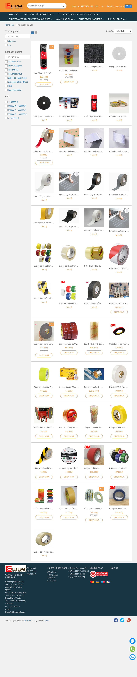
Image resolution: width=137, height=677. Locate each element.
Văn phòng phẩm (65, 19)
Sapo (46, 620)
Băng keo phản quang (17, 78)
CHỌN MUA (69, 82)
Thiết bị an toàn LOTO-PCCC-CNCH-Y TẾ (77, 14)
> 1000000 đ (13, 118)
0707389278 (87, 6)
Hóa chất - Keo (14, 62)
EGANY (27, 620)
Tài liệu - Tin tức (117, 19)
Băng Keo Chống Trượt (18, 82)
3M (9, 45)
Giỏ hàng (51, 581)
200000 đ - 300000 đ (16, 110)
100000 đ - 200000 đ (16, 106)
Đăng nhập (52, 575)
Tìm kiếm (51, 572)
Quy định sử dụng (76, 577)
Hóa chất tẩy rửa (15, 74)
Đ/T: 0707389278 (12, 606)
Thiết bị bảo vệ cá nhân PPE (38, 14)
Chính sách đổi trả (76, 574)
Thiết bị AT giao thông (91, 19)
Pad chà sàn (13, 70)
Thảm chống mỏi (15, 66)
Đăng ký (51, 578)
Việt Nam (12, 41)
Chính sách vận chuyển (78, 571)
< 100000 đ (12, 102)
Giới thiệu (14, 14)
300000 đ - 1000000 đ (17, 114)
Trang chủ (31, 568)
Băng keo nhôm (14, 90)
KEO (10, 86)
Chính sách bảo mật (77, 568)
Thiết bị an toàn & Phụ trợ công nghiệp (30, 19)
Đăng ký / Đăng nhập (115, 6)
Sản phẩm (31, 574)
